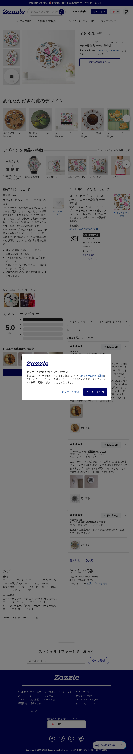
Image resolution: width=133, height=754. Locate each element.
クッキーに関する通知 (92, 375)
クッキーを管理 (70, 392)
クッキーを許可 (95, 392)
